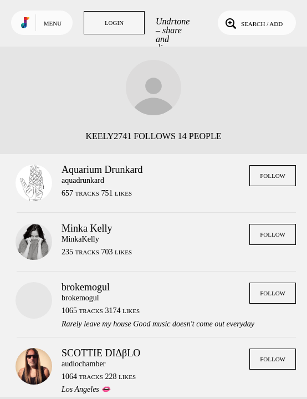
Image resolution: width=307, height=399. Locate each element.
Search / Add (253, 22)
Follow (272, 175)
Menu (53, 23)
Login (114, 22)
